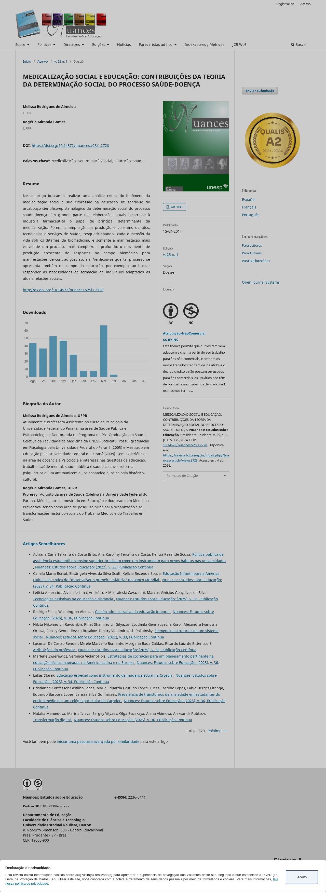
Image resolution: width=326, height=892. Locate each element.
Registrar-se (285, 4)
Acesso (305, 4)
